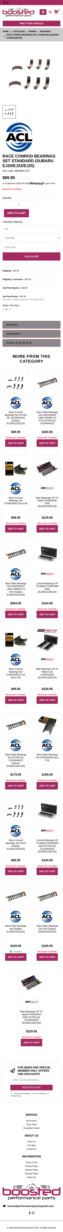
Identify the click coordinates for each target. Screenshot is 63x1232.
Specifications (13, 333)
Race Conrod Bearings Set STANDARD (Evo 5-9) (15, 500)
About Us (31, 1141)
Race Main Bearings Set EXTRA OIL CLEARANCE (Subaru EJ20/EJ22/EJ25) (15, 760)
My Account (31, 1121)
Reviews (19, 342)
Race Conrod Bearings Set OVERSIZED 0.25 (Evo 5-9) (15, 673)
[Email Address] (31, 1080)
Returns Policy (31, 1170)
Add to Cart (16, 213)
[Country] (31, 238)
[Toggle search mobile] (49, 12)
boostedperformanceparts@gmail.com (31, 1206)
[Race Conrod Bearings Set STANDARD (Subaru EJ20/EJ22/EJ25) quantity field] (20, 205)
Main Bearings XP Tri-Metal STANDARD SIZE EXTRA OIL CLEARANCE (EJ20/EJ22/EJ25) (31, 1017)
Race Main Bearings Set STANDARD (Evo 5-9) (47, 757)
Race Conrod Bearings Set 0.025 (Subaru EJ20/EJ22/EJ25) (16, 844)
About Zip (31, 1177)
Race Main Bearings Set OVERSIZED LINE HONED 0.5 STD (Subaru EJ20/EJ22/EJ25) (15, 589)
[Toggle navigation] (43, 12)
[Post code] (31, 247)
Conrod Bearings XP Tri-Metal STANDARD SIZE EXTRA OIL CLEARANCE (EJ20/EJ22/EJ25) (47, 846)
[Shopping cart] (56, 12)
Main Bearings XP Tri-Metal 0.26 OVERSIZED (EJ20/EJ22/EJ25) (47, 673)
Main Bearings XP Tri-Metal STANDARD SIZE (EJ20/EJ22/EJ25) (47, 502)
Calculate (31, 256)
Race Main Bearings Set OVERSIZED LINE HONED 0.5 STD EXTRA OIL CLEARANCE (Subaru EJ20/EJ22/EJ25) (47, 420)
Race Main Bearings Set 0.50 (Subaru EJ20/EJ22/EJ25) (47, 929)
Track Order (31, 1124)
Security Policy (31, 1173)
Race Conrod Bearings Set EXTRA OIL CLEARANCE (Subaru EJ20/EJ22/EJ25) (16, 418)
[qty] (31, 228)
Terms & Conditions (39, 1093)
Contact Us (31, 1149)
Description (12, 324)
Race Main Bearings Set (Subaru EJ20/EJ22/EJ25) (15, 929)
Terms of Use (31, 1162)
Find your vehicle (31, 23)
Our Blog (31, 1145)
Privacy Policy (16, 1096)
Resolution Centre (31, 1128)
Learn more (50, 183)
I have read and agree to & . (29, 1094)
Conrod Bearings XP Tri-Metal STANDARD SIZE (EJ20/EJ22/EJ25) (47, 587)
